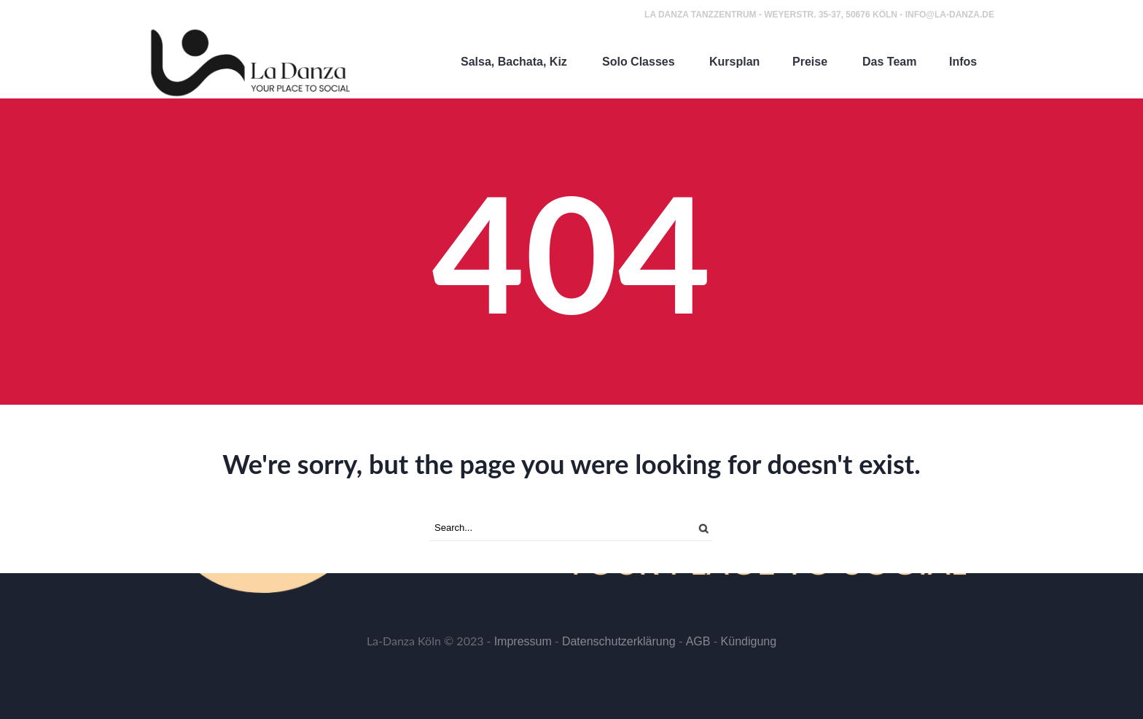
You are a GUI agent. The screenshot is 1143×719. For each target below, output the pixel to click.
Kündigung (749, 641)
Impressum (523, 641)
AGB (698, 641)
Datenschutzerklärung (619, 641)
